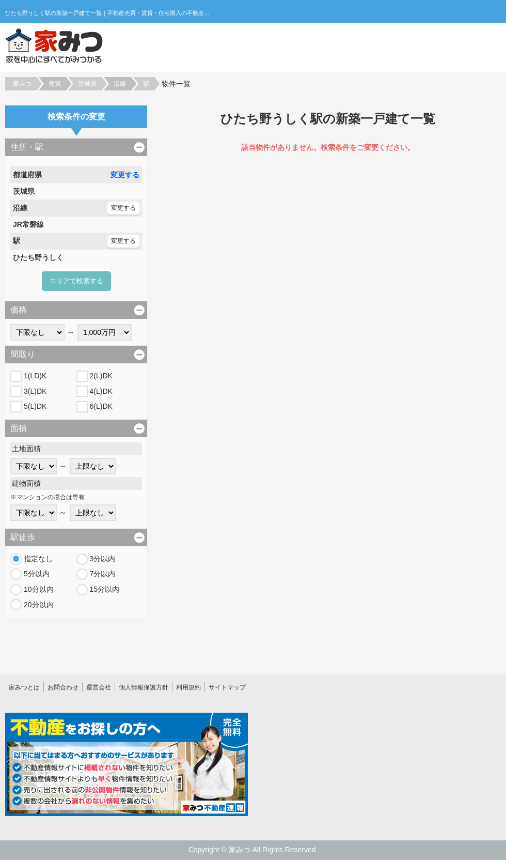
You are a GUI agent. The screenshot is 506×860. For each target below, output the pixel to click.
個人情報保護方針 (143, 687)
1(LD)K (35, 376)
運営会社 (98, 687)
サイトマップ (227, 687)
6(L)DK (101, 406)
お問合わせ (63, 687)
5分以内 (37, 574)
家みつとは (24, 687)
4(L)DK (101, 391)
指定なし (38, 559)
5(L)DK (35, 406)
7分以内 (103, 574)
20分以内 (39, 605)
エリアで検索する (76, 281)
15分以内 (105, 589)
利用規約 (188, 687)
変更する (124, 175)
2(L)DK (101, 376)
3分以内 (103, 559)
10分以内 (39, 589)
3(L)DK (35, 391)
